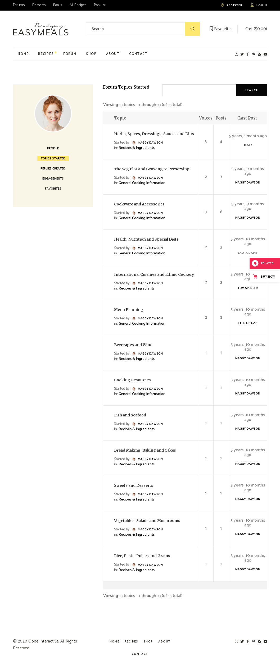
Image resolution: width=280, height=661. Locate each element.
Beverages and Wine (133, 344)
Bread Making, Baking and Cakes (145, 450)
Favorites (53, 188)
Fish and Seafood (130, 415)
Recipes (131, 641)
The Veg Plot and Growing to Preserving (151, 169)
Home (114, 641)
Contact (140, 654)
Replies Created (52, 168)
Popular (100, 5)
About (164, 641)
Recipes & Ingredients (137, 148)
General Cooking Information (142, 183)
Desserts (39, 5)
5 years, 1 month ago (248, 136)
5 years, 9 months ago (247, 171)
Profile (53, 148)
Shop (148, 641)
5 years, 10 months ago (248, 241)
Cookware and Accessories (139, 204)
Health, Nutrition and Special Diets (146, 239)
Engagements (53, 178)
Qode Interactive (43, 641)
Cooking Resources (132, 380)
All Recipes (78, 5)
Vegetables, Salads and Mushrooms (147, 520)
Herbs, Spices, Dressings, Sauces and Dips (154, 133)
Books (57, 5)
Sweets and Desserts (133, 485)
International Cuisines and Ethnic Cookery (154, 274)
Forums (19, 5)
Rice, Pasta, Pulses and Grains (142, 555)
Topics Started (53, 158)
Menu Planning (128, 309)
